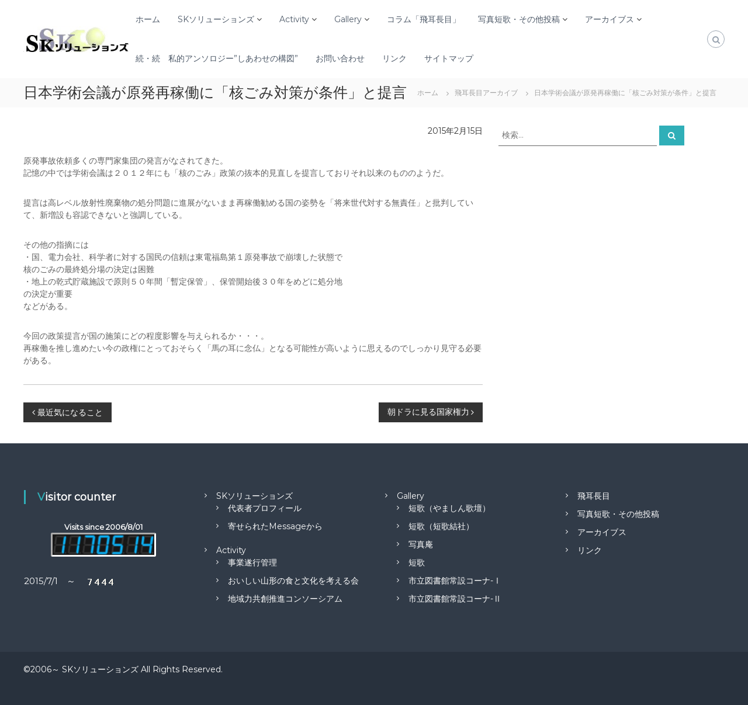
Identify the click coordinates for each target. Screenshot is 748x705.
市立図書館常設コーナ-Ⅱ (454, 598)
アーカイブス (609, 19)
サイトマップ (448, 58)
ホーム (148, 19)
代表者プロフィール (265, 508)
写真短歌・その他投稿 (519, 19)
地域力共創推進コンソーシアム (285, 598)
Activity (294, 19)
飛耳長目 (593, 496)
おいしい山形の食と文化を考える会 (293, 580)
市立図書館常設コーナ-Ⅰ (454, 580)
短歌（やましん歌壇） (449, 508)
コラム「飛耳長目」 (423, 19)
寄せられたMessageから (275, 526)
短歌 (416, 562)
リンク (394, 58)
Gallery (348, 19)
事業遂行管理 (252, 562)
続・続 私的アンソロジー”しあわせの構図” (217, 58)
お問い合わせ (340, 58)
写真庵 (420, 544)
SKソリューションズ (216, 19)
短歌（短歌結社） (441, 526)
